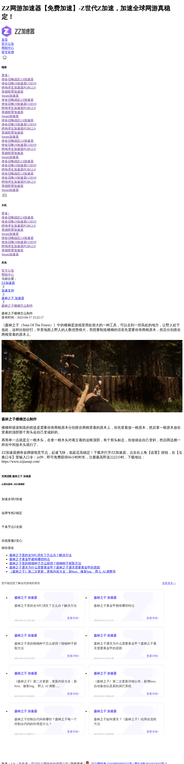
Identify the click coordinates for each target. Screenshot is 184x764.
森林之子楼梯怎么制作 (17, 305)
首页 (5, 39)
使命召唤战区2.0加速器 (18, 79)
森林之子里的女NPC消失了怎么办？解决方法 (40, 555)
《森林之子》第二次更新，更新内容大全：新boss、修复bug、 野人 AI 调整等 (62, 571)
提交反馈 (8, 52)
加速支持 (8, 290)
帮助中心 (8, 48)
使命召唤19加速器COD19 (19, 83)
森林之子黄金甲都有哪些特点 (29, 559)
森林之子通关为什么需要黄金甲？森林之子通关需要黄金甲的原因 (54, 567)
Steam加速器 (10, 95)
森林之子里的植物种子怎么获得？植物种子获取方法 (45, 563)
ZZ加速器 (8, 283)
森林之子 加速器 (13, 298)
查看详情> (73, 618)
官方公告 (8, 43)
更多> (6, 75)
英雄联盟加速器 (12, 91)
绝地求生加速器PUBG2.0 (19, 87)
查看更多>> (169, 583)
